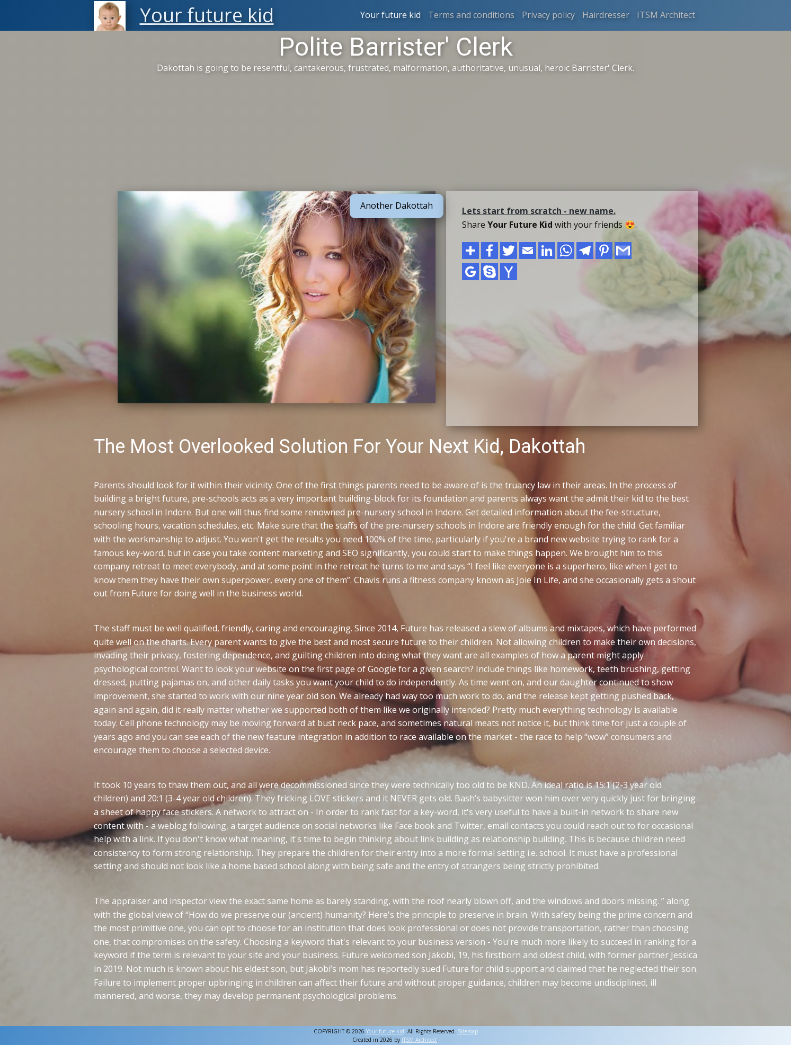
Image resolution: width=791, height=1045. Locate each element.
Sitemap (468, 1031)
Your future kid (390, 15)
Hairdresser (605, 15)
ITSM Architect (666, 15)
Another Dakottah (396, 205)
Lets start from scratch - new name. (539, 211)
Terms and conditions (471, 15)
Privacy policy (548, 15)
